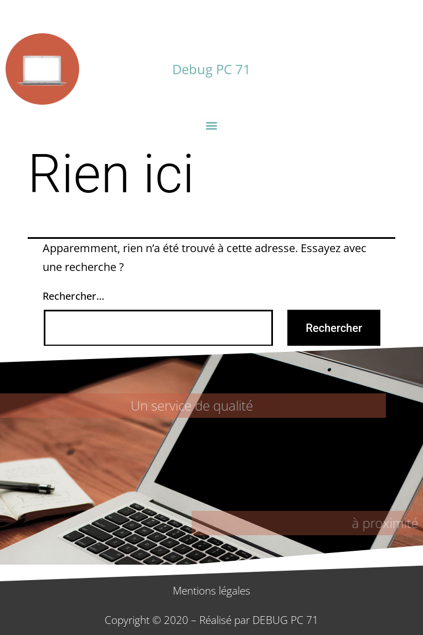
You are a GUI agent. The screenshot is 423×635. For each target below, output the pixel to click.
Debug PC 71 (211, 69)
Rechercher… (73, 296)
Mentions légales (211, 590)
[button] (212, 125)
